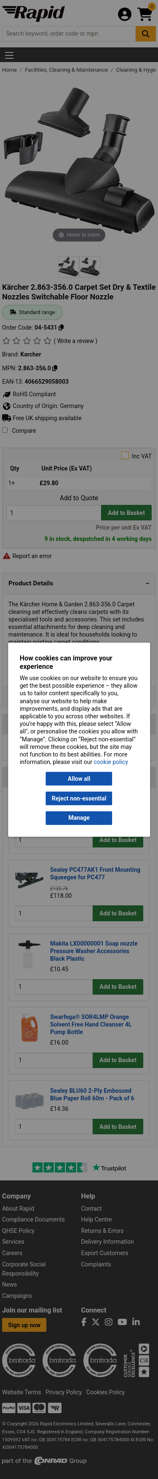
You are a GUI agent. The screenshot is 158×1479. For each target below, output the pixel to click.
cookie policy (111, 762)
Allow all (79, 778)
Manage (79, 818)
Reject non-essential (79, 798)
